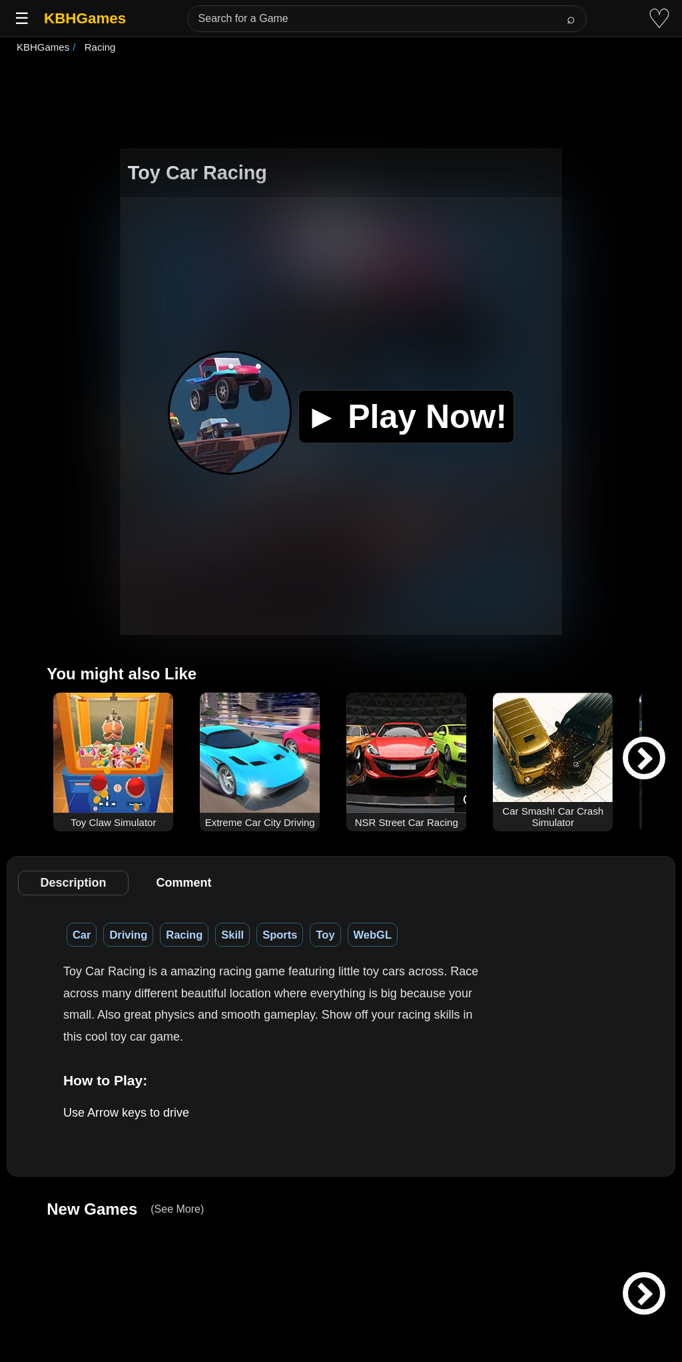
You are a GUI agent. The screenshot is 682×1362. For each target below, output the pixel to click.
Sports (279, 935)
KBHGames (85, 18)
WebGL (373, 935)
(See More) (177, 1209)
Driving (128, 935)
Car (82, 935)
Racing (184, 935)
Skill (232, 935)
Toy (325, 935)
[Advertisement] (341, 103)
